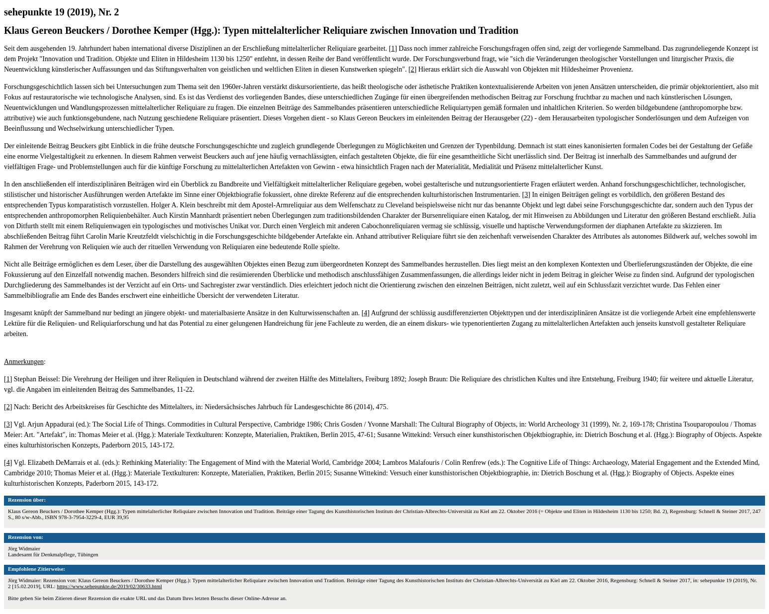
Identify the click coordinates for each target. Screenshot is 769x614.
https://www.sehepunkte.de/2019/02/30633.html (109, 586)
